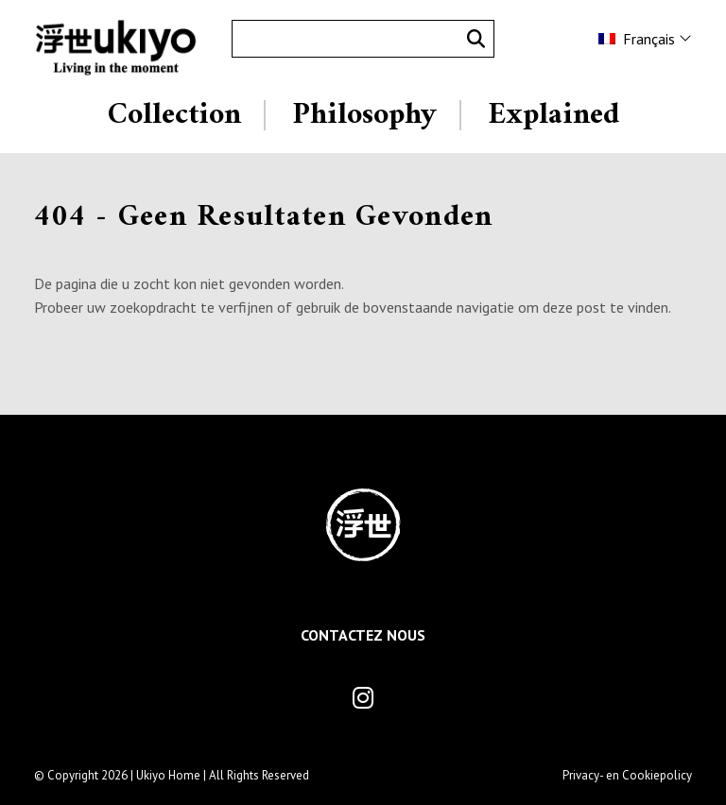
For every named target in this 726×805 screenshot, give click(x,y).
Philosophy (364, 115)
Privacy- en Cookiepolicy (627, 775)
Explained (553, 115)
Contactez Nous (363, 634)
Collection (174, 115)
